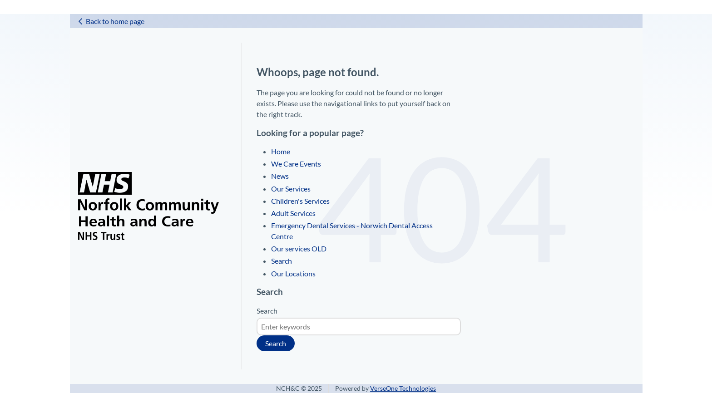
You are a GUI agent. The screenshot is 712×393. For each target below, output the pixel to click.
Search (281, 260)
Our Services (291, 188)
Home (280, 151)
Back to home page (115, 21)
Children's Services (300, 200)
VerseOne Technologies (403, 388)
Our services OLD (298, 248)
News (280, 176)
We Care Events (296, 163)
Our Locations (293, 273)
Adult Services (293, 213)
